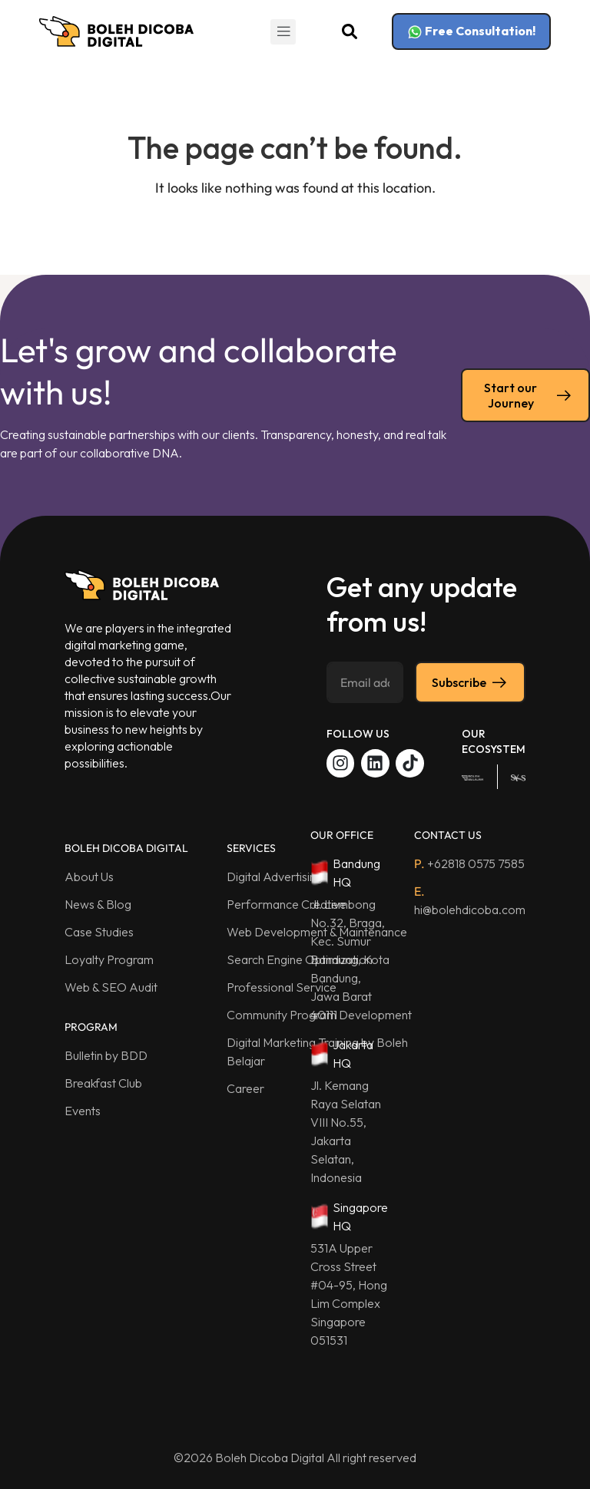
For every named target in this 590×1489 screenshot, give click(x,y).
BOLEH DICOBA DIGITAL (126, 848)
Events (83, 1110)
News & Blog (98, 904)
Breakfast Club (103, 1083)
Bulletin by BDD (106, 1055)
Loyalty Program (109, 959)
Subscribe (470, 682)
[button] (283, 32)
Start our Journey (528, 395)
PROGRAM (91, 1027)
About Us (89, 876)
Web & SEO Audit (111, 987)
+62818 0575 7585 (469, 863)
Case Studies (99, 931)
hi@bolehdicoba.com (469, 900)
